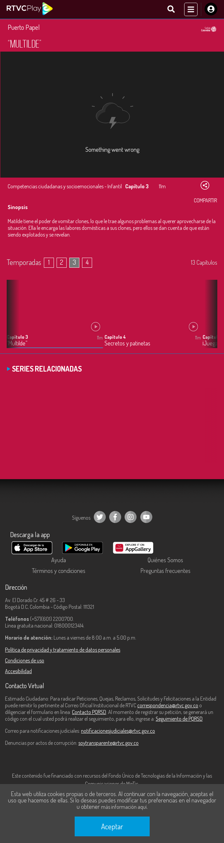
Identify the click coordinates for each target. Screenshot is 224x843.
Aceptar (112, 826)
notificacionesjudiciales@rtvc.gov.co (118, 730)
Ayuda (58, 560)
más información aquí (124, 806)
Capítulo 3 (17, 337)
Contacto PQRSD (89, 712)
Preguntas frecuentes (165, 570)
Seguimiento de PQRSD (179, 718)
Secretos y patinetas (127, 343)
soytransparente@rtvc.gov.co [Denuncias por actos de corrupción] (108, 742)
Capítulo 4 (115, 337)
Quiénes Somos (165, 560)
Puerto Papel (24, 27)
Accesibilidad (18, 671)
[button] (209, 319)
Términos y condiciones (58, 570)
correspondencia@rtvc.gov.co (167, 705)
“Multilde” (17, 343)
